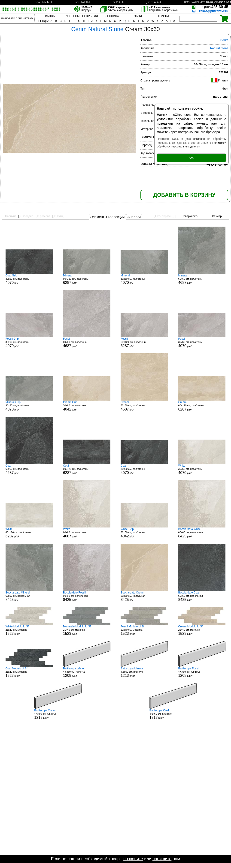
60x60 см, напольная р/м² (201, 532)
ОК (191, 157)
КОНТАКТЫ (82, 2)
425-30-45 (215, 7)
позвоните (133, 859)
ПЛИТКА (49, 16)
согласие (199, 139)
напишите (161, 859)
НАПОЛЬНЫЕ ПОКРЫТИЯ (81, 16)
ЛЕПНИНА (112, 16)
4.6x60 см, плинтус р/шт (86, 672)
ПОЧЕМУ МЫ (43, 2)
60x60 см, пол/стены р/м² (201, 279)
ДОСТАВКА (153, 2)
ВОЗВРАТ (190, 2)
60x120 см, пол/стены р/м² (86, 279)
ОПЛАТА (118, 2)
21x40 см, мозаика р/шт (29, 630)
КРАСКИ (163, 16)
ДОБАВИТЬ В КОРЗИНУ (184, 195)
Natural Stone (219, 48)
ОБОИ (138, 16)
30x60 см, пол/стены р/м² (29, 279)
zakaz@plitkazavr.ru (213, 11)
